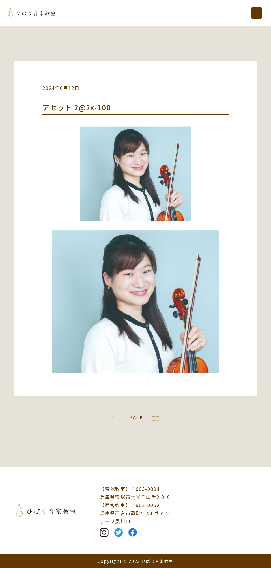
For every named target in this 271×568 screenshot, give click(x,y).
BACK (136, 417)
